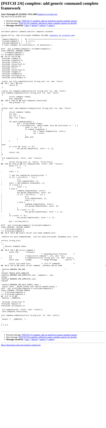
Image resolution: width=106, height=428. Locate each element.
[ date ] (27, 25)
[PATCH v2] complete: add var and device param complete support (49, 21)
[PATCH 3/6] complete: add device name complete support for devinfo (48, 23)
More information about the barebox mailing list (21, 405)
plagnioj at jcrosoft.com (47, 14)
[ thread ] (34, 25)
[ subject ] (43, 25)
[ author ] (51, 25)
